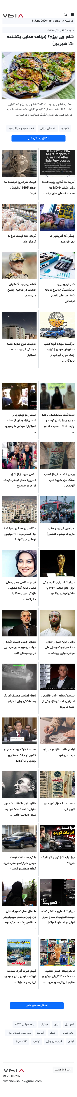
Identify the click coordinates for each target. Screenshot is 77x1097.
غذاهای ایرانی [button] (47, 128)
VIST (12, 14)
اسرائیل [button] (69, 1024)
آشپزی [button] (65, 128)
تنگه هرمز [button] (21, 1041)
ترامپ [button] (36, 1041)
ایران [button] (56, 1024)
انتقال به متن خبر (38, 138)
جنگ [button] (53, 1033)
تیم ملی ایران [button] (54, 1041)
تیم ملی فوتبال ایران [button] (19, 1033)
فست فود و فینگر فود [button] (21, 128)
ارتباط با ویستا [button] (62, 1070)
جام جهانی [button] (68, 1033)
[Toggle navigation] (72, 14)
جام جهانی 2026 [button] (24, 1024)
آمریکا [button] (40, 1033)
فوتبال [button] (44, 1024)
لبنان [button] (71, 1041)
